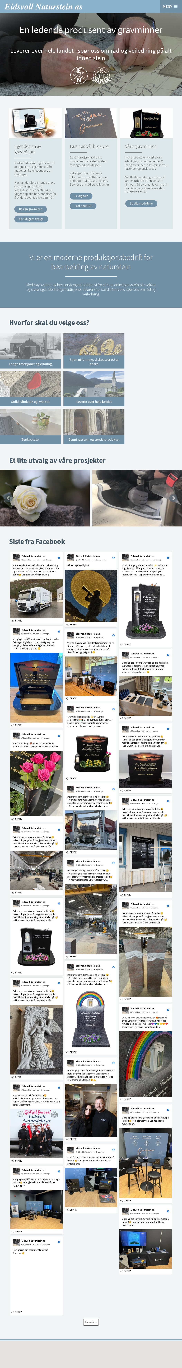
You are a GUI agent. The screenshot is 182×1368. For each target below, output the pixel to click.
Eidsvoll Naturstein (43, 6)
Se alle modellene (141, 203)
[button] (36, 548)
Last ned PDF (83, 206)
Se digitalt (81, 196)
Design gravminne (30, 209)
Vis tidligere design (31, 219)
